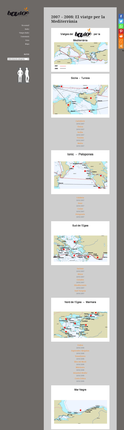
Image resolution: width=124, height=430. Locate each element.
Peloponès (80, 214)
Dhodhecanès (80, 285)
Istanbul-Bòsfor (80, 373)
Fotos (27, 40)
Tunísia (80, 137)
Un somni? (25, 25)
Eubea (80, 345)
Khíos (80, 274)
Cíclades (80, 279)
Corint (80, 208)
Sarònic (80, 268)
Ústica (80, 126)
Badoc (27, 29)
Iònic (80, 203)
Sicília (80, 132)
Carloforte (80, 121)
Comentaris (25, 36)
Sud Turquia (80, 290)
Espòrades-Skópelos (80, 350)
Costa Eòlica (80, 378)
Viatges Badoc (24, 33)
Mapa (27, 44)
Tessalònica (80, 356)
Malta (80, 143)
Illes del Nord (80, 361)
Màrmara (80, 367)
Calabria (80, 197)
